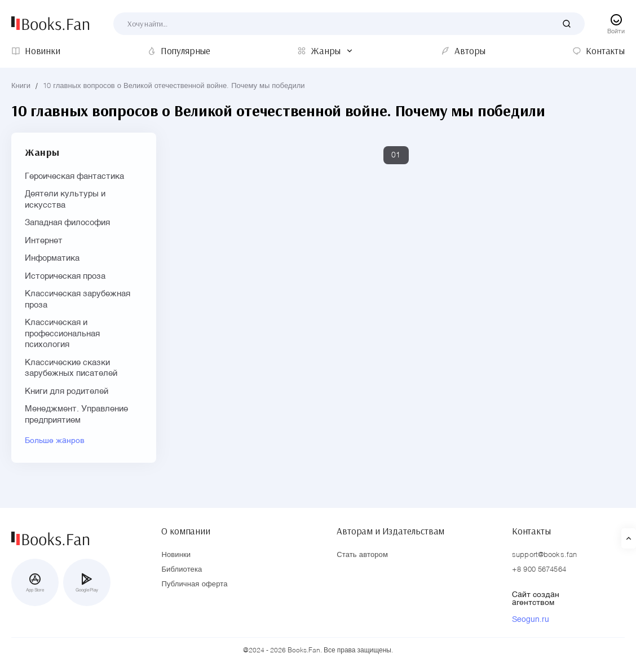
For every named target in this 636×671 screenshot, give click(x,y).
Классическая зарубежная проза (77, 299)
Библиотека (181, 569)
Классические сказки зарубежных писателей (71, 368)
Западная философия (67, 222)
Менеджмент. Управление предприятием (76, 414)
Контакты (531, 531)
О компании (185, 531)
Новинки (176, 555)
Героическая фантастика (74, 176)
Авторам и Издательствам (390, 531)
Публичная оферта (194, 584)
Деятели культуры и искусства (65, 199)
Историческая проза (65, 276)
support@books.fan (544, 555)
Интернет (44, 240)
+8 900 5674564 (539, 569)
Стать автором (362, 555)
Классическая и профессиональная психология (62, 333)
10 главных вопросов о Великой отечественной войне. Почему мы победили (173, 86)
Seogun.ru (530, 620)
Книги (20, 86)
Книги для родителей (66, 391)
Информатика (52, 258)
